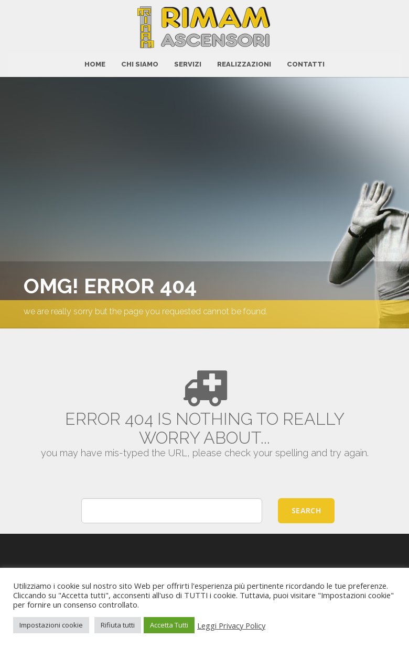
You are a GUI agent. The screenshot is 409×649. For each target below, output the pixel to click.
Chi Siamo (139, 63)
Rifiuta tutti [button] (118, 625)
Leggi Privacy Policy (231, 625)
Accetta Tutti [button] (169, 625)
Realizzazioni (244, 63)
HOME (94, 63)
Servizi (187, 63)
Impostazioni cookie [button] (51, 625)
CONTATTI (306, 63)
